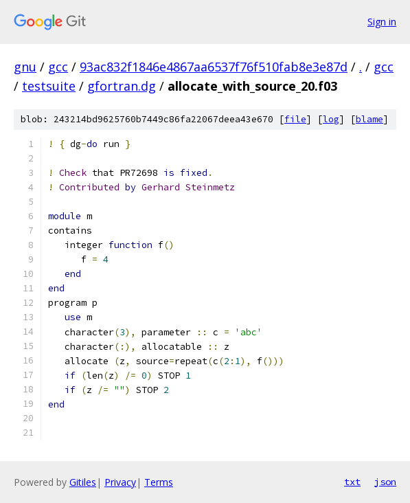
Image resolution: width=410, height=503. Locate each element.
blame (369, 119)
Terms (158, 482)
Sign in (381, 21)
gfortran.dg (121, 86)
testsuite (49, 86)
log (331, 119)
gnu (25, 66)
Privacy (120, 482)
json (385, 482)
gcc (58, 66)
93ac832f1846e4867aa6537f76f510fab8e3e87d (214, 66)
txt (352, 482)
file (295, 119)
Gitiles (82, 482)
